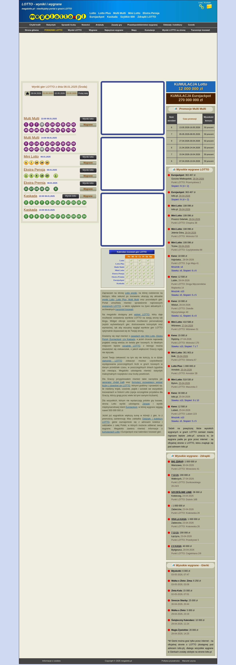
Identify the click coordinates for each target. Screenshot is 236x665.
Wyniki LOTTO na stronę (173, 30)
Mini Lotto (134, 13)
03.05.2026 (72, 93)
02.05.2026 (60, 93)
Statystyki (51, 25)
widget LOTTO (141, 314)
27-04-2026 (187, 325)
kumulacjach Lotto (111, 432)
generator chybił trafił (113, 382)
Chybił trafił (35, 25)
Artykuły (100, 25)
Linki (201, 2)
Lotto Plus (104, 13)
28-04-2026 (198, 179)
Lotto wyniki (131, 293)
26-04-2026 (182, 356)
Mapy (133, 30)
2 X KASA (176, 546)
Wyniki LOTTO (75, 30)
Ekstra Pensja (151, 13)
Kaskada (112, 16)
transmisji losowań (124, 309)
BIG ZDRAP (177, 461)
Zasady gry (116, 25)
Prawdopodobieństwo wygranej (142, 25)
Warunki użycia (189, 661)
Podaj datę (83, 93)
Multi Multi (119, 13)
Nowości (86, 25)
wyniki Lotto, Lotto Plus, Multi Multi (120, 299)
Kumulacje (150, 30)
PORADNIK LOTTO (53, 30)
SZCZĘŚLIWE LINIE (181, 492)
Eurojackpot (97, 16)
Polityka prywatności (171, 661)
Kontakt (207, 2)
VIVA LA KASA (179, 519)
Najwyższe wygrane (114, 30)
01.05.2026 (48, 93)
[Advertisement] (117, 57)
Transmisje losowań (200, 30)
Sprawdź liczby (69, 25)
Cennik (191, 25)
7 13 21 (175, 475)
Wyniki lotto (88, 119)
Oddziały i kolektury (172, 25)
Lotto (93, 13)
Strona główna (32, 30)
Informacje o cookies (51, 661)
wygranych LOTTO (111, 306)
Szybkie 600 (127, 16)
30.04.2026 (36, 93)
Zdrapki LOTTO (147, 16)
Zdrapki (146, 404)
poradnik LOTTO (131, 346)
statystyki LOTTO (112, 361)
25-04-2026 (186, 369)
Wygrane (93, 30)
